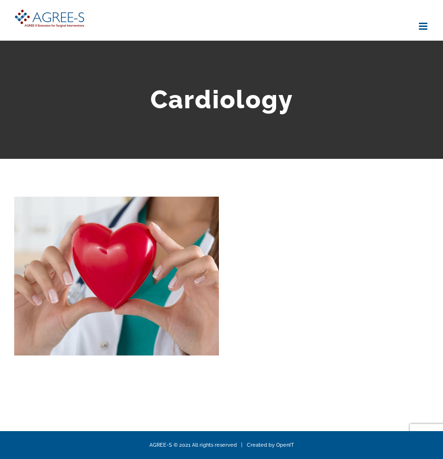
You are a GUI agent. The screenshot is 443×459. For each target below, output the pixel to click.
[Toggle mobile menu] (424, 26)
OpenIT (285, 445)
